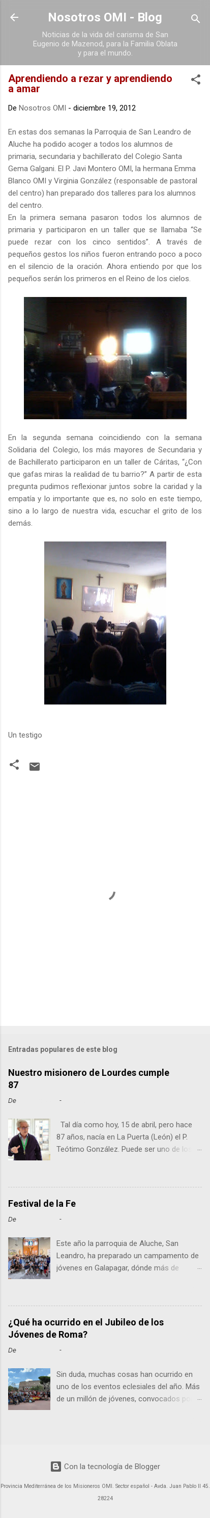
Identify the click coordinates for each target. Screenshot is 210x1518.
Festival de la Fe (42, 1203)
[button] (196, 81)
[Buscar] (196, 20)
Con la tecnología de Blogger (105, 1466)
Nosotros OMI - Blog (105, 17)
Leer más (183, 1172)
